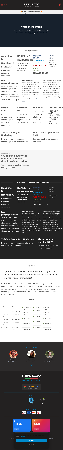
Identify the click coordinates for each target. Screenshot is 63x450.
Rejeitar (31, 444)
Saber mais (22, 436)
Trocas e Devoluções (14, 438)
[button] (4, 5)
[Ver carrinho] (60, 5)
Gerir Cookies (50, 438)
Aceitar (31, 440)
